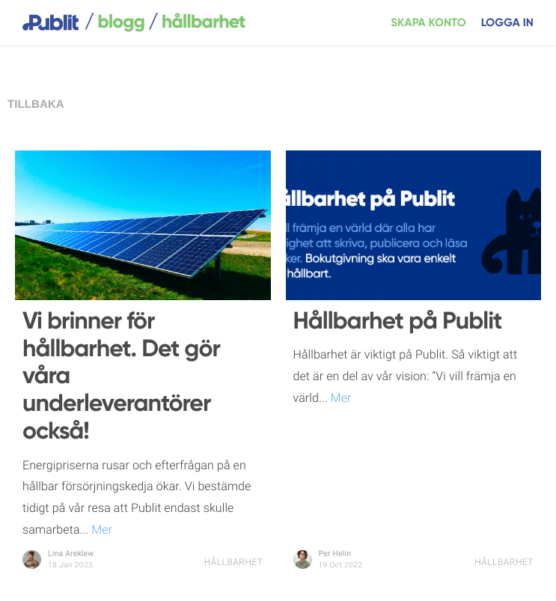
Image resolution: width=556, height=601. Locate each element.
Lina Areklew (71, 554)
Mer (100, 529)
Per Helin (335, 554)
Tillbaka (35, 104)
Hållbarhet (233, 562)
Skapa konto (428, 23)
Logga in (507, 23)
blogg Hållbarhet (165, 22)
